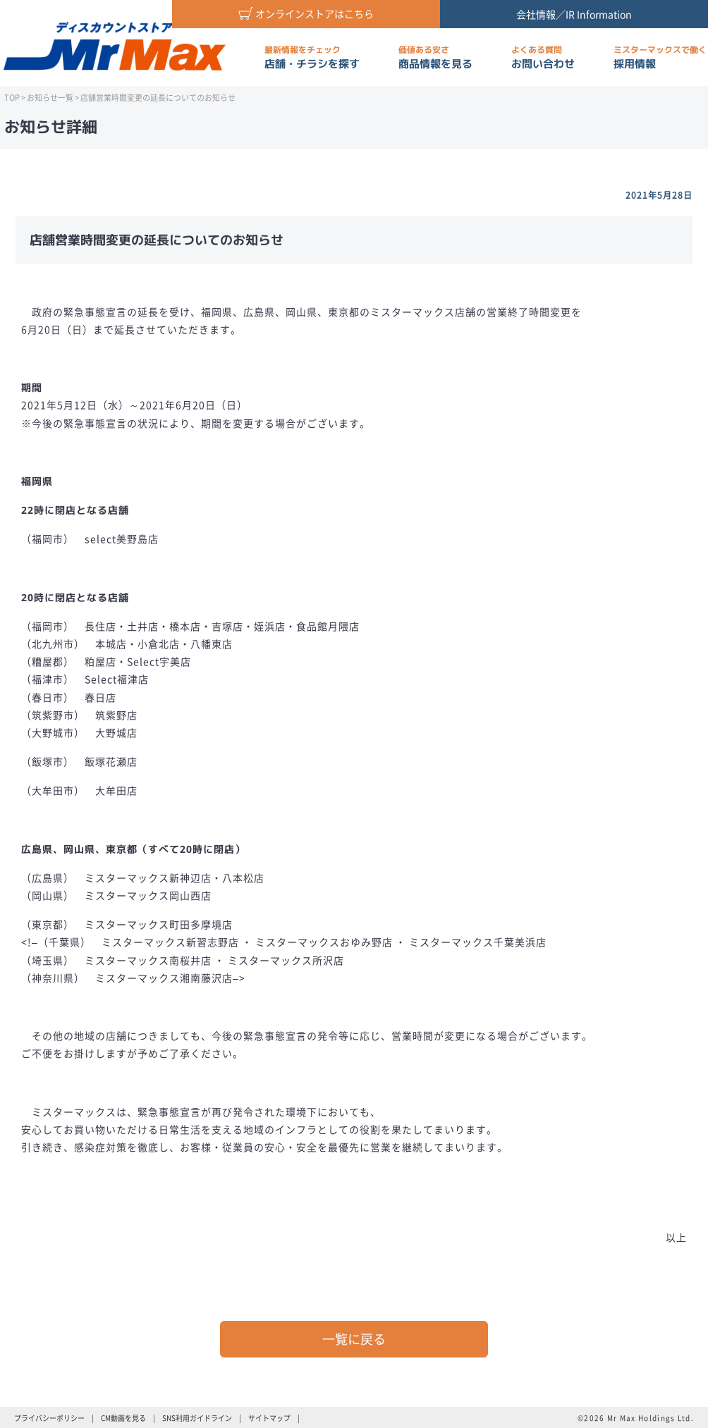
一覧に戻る (354, 1338)
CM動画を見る (123, 1417)
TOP (12, 98)
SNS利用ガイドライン (197, 1417)
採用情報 (660, 57)
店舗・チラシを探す (312, 57)
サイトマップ (269, 1417)
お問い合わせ (543, 57)
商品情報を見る (435, 57)
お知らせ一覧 (50, 98)
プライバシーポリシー (49, 1417)
